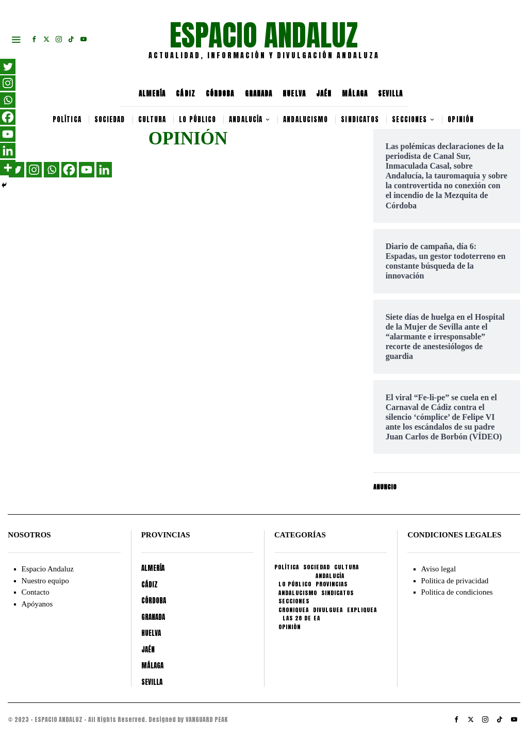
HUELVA (294, 94)
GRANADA (259, 94)
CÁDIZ (185, 94)
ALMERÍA (152, 94)
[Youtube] (86, 169)
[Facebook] (69, 169)
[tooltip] (34, 39)
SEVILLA (390, 94)
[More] (7, 167)
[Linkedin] (104, 169)
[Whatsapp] (51, 169)
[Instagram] (34, 169)
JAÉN (324, 94)
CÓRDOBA (220, 94)
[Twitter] (7, 66)
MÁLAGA (355, 94)
